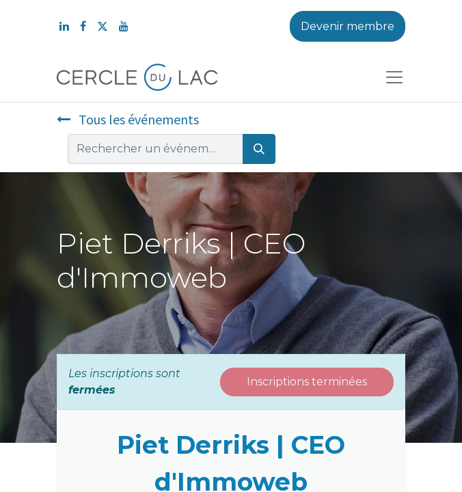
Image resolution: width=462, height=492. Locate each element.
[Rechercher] (259, 149)
